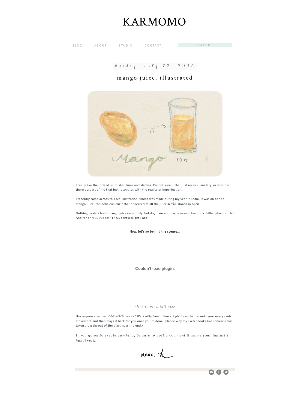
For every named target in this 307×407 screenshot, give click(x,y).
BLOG (77, 45)
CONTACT (153, 45)
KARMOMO (154, 22)
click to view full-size (155, 307)
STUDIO (126, 45)
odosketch (116, 316)
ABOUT (100, 45)
